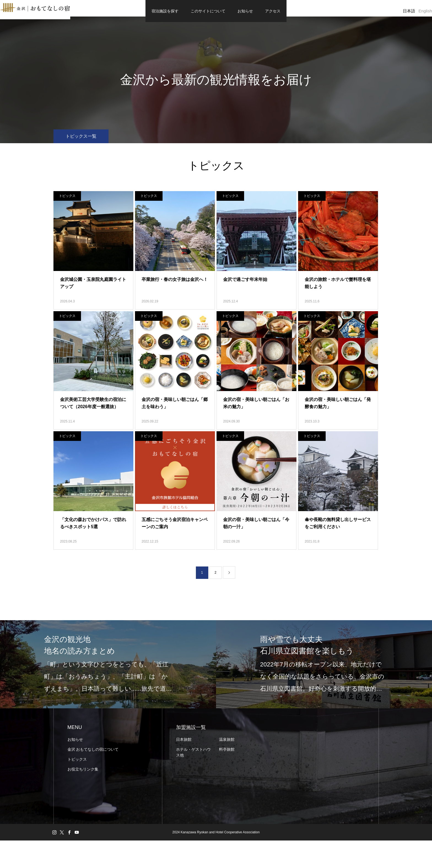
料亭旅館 (226, 755)
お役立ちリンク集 (83, 774)
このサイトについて (208, 11)
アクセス (272, 11)
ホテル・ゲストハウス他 (193, 758)
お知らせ (245, 11)
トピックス (67, 201)
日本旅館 (183, 745)
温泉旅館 (226, 745)
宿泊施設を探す (165, 11)
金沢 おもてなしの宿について (93, 755)
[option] (108, 670)
